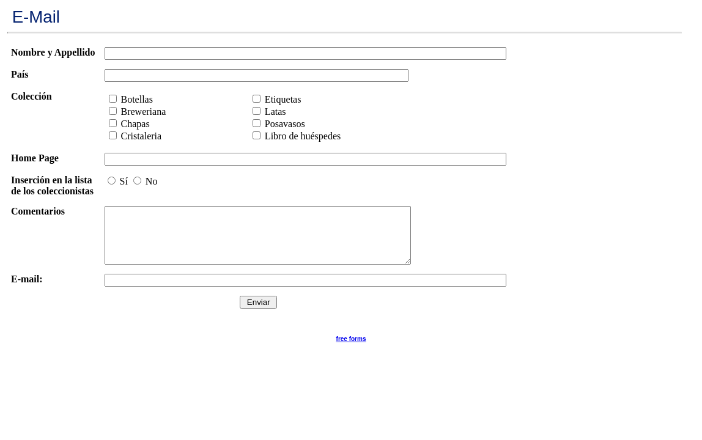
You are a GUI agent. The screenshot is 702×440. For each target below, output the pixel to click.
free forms (351, 349)
